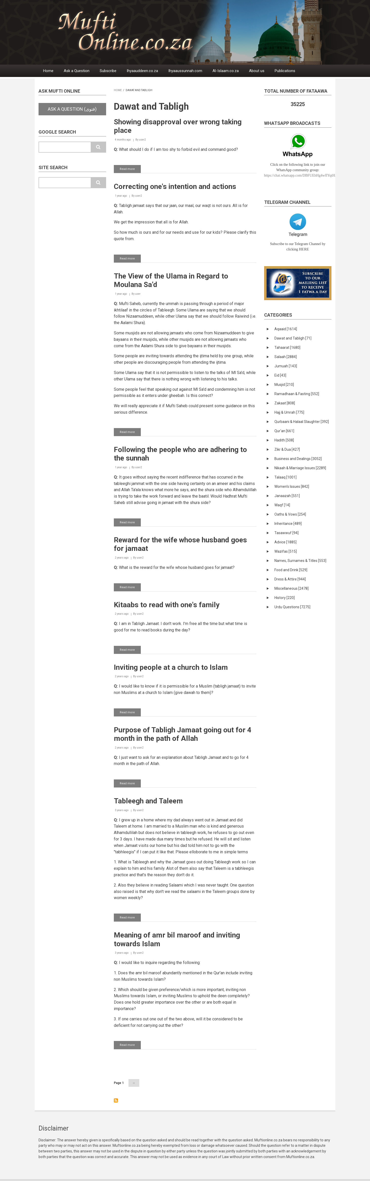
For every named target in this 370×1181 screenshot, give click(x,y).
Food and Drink (290, 570)
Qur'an (284, 431)
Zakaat (284, 403)
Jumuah (285, 366)
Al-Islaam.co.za (225, 70)
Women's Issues (291, 486)
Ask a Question (76, 70)
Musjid (284, 385)
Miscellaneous (291, 588)
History (284, 598)
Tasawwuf (286, 533)
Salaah (285, 357)
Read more (130, 170)
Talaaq (285, 477)
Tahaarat (287, 347)
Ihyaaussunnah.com (185, 70)
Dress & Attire (290, 579)
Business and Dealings (298, 459)
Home (48, 70)
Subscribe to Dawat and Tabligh (116, 1100)
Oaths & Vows (290, 514)
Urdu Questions (292, 607)
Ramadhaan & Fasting (296, 394)
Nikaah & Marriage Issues (300, 468)
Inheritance (288, 524)
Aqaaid (285, 329)
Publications (285, 70)
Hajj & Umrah (289, 412)
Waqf (282, 505)
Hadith (284, 440)
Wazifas (285, 551)
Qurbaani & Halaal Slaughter (301, 422)
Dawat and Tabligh (292, 338)
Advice (285, 542)
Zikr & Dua (287, 449)
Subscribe (108, 70)
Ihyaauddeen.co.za (142, 70)
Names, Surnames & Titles (300, 561)
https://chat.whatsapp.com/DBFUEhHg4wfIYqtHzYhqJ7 (305, 175)
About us (256, 70)
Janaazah (287, 496)
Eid (280, 375)
